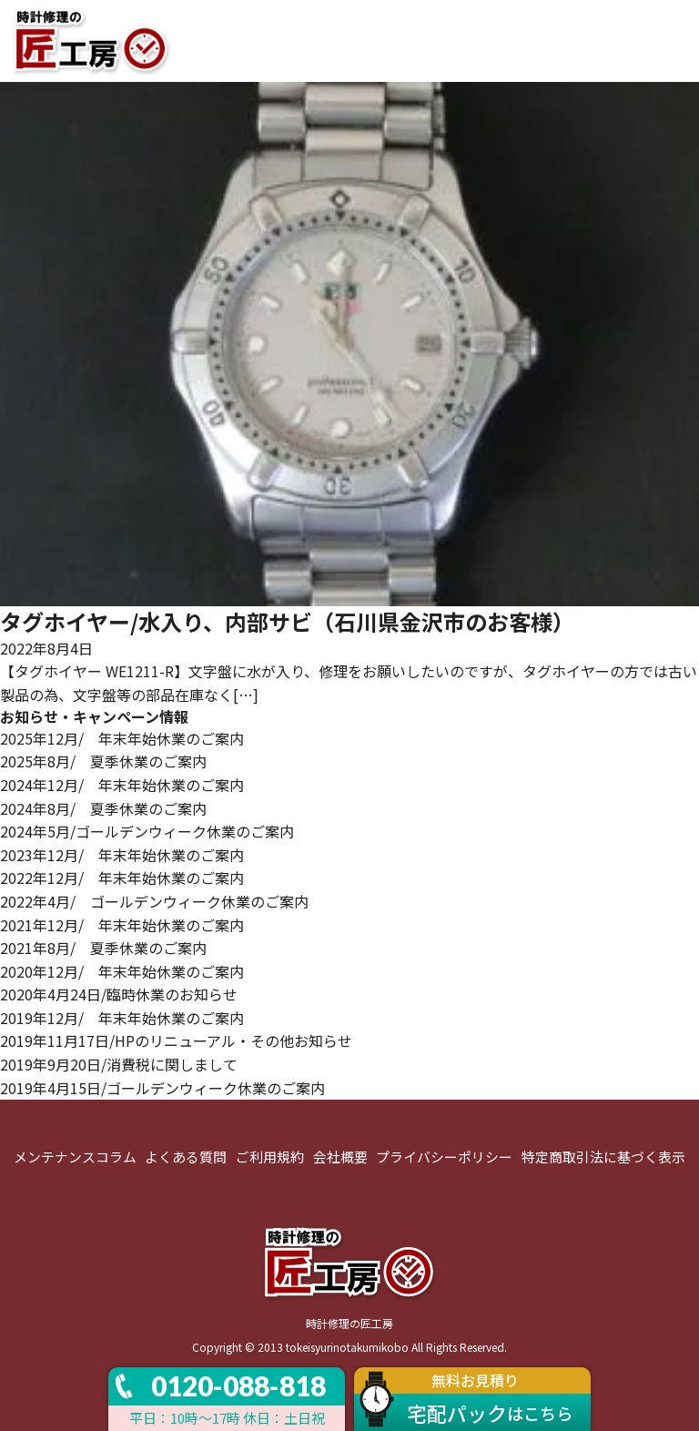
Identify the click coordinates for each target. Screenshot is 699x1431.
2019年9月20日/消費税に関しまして (119, 1064)
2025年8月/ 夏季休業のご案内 (103, 761)
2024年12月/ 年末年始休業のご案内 (122, 785)
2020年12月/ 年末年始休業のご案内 (122, 971)
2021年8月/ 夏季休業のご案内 (103, 948)
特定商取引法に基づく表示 (603, 1156)
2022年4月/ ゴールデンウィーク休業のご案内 (154, 901)
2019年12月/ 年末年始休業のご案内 (122, 1018)
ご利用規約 (270, 1156)
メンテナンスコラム (75, 1156)
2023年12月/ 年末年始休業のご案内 (122, 855)
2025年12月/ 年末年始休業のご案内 (122, 738)
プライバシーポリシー (444, 1156)
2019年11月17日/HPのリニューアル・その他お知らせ (176, 1040)
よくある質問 (186, 1156)
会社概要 (340, 1156)
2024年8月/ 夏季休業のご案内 (103, 808)
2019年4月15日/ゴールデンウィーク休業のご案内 (162, 1088)
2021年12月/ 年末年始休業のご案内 (122, 925)
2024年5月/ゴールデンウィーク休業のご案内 (147, 831)
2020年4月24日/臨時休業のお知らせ (119, 994)
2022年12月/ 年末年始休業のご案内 (122, 877)
